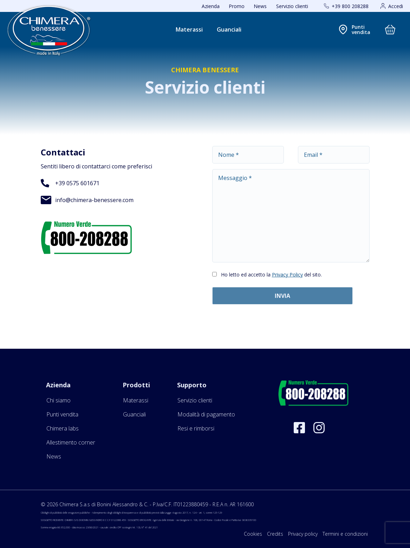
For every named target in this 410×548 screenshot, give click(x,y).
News (260, 6)
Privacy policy (303, 533)
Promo (237, 6)
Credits (275, 533)
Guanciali (229, 29)
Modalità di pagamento (206, 414)
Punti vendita (62, 414)
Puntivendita (361, 29)
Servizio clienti (292, 6)
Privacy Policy (287, 274)
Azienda (211, 6)
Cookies (253, 533)
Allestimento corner (70, 442)
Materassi (189, 29)
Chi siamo (58, 400)
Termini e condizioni (345, 533)
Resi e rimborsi (195, 428)
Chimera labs (62, 428)
